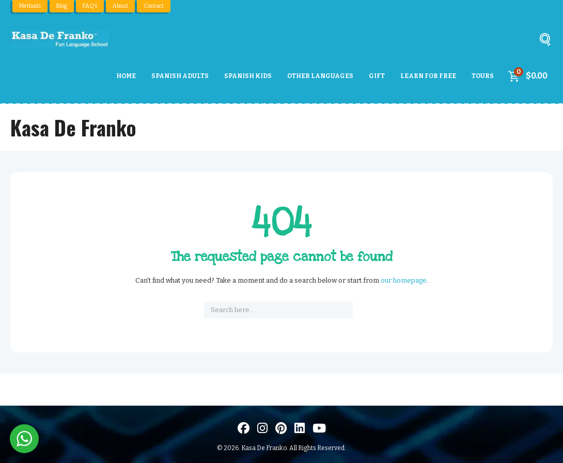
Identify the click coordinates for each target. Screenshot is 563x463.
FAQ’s (90, 6)
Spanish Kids (248, 76)
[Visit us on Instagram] (262, 428)
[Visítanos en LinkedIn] (299, 428)
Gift (377, 76)
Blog (61, 6)
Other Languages (320, 76)
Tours (483, 76)
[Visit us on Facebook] (243, 428)
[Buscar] (545, 42)
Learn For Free (428, 76)
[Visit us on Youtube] (319, 428)
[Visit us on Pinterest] (281, 428)
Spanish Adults (180, 76)
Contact (154, 6)
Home (126, 76)
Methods (30, 6)
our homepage (404, 280)
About (120, 6)
